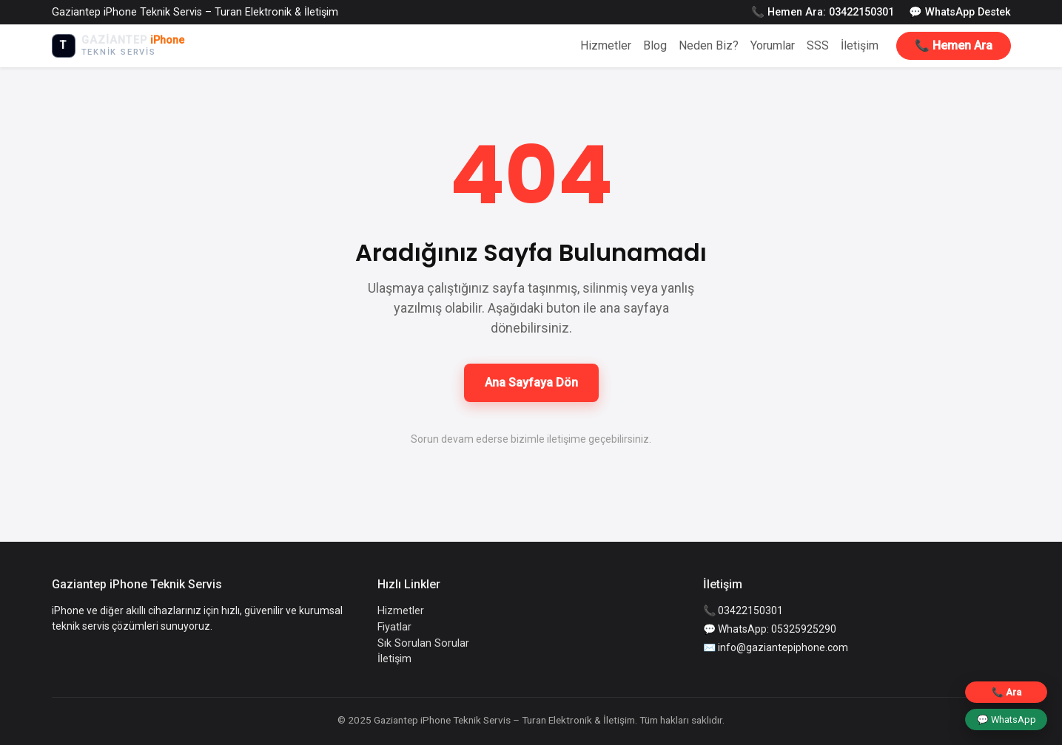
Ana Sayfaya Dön (531, 382)
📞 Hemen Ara (953, 45)
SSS (818, 45)
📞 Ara (1006, 692)
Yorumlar (772, 45)
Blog (655, 45)
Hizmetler (605, 45)
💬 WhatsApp (1006, 719)
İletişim (859, 45)
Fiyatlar (394, 627)
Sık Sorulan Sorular (423, 643)
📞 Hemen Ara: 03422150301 (822, 12)
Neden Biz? (709, 45)
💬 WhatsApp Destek (960, 12)
